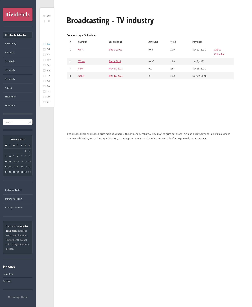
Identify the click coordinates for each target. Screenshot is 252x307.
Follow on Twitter (13, 189)
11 (10, 161)
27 (17, 171)
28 (21, 171)
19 (14, 166)
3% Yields (10, 61)
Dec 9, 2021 (115, 61)
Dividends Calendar (15, 34)
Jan (48, 44)
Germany (7, 281)
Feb (48, 49)
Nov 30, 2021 (116, 68)
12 (14, 161)
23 (49, 21)
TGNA (81, 61)
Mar (48, 54)
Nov (48, 97)
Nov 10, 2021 (116, 75)
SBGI (81, 68)
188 (48, 16)
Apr (48, 60)
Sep (48, 86)
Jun (48, 70)
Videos (8, 87)
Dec (48, 102)
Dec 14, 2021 (115, 49)
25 (10, 171)
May (48, 65)
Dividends (17, 14)
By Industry (10, 43)
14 (21, 161)
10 (6, 161)
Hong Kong (8, 274)
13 (17, 161)
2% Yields (10, 70)
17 (6, 166)
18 (10, 166)
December (10, 105)
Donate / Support (13, 198)
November (10, 96)
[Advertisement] (150, 109)
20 (17, 166)
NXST (81, 75)
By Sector (10, 52)
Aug (48, 81)
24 (6, 171)
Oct (48, 91)
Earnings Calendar (13, 207)
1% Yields (10, 79)
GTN (80, 49)
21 (21, 166)
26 (14, 171)
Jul (48, 75)
